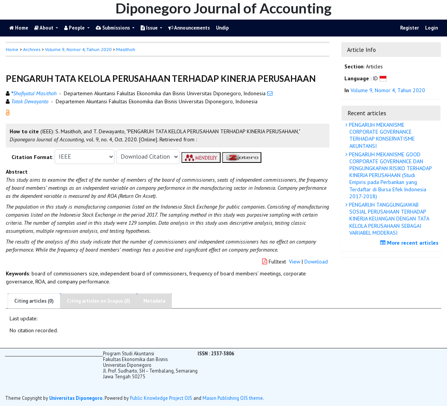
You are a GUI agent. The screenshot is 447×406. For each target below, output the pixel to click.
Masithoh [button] (125, 49)
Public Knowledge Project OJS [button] (161, 398)
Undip (222, 28)
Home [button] (12, 49)
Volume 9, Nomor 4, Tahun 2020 (78, 49)
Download (316, 261)
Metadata (154, 301)
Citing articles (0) (34, 301)
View (294, 261)
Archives (31, 49)
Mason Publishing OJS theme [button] (233, 398)
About (44, 28)
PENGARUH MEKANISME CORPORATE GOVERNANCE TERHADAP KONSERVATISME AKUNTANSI (381, 135)
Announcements (189, 28)
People (75, 28)
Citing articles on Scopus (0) (98, 301)
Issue (150, 28)
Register (409, 28)
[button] (8, 111)
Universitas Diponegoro (76, 398)
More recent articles (410, 242)
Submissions (113, 28)
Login (431, 28)
